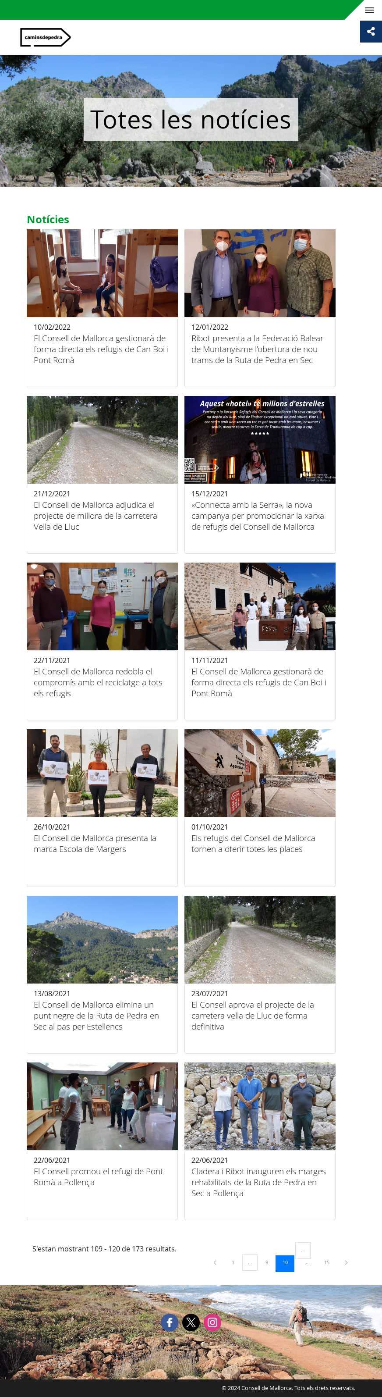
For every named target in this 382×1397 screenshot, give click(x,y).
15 (330, 1261)
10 (288, 1261)
